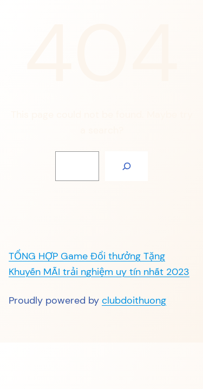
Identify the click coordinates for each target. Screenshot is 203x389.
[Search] (126, 166)
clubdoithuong (134, 300)
